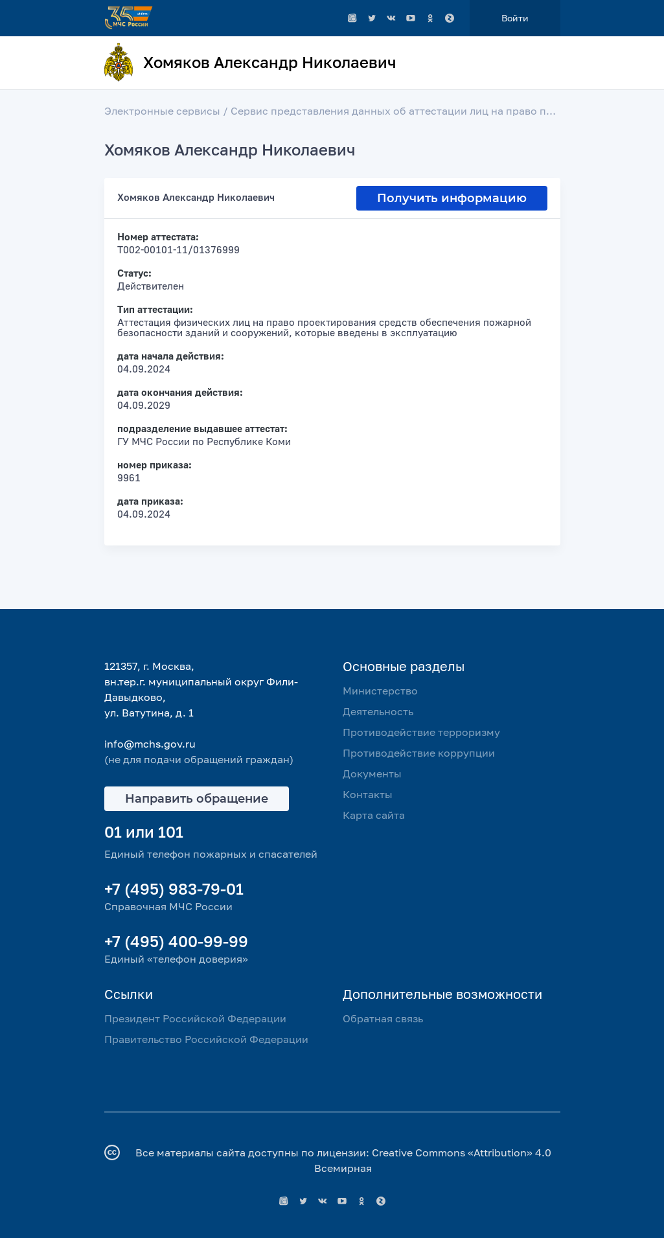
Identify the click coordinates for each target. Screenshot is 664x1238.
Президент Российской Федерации (195, 1018)
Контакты (368, 794)
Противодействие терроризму (421, 732)
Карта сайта (374, 814)
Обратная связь (383, 1018)
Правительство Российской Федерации (206, 1039)
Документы (372, 773)
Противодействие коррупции (419, 752)
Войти (515, 17)
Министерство (380, 690)
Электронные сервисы (162, 110)
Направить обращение (196, 799)
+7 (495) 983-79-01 (174, 888)
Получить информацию (452, 198)
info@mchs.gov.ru (150, 743)
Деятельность (378, 711)
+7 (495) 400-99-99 (176, 941)
